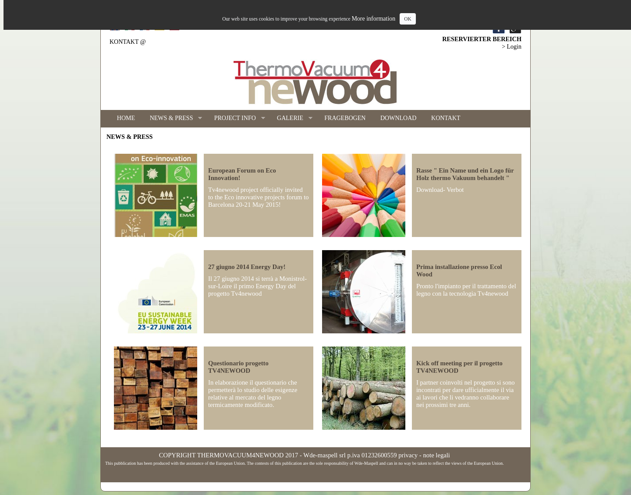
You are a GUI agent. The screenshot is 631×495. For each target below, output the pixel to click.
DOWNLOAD (398, 118)
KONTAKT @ (128, 42)
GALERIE (290, 118)
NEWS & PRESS (172, 118)
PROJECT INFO (236, 118)
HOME (126, 118)
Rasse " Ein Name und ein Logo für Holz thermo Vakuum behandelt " (465, 174)
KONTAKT (446, 118)
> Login (511, 46)
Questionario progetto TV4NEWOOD (238, 367)
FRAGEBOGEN (344, 118)
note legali (436, 455)
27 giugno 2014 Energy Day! (247, 266)
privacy (408, 455)
